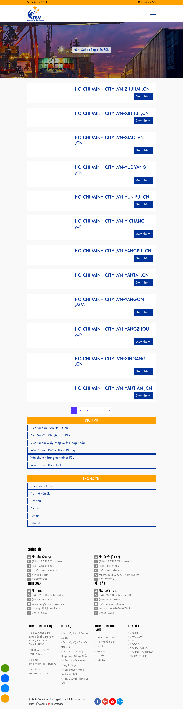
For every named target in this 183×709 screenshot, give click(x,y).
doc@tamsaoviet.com (42, 570)
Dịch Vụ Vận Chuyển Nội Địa (50, 435)
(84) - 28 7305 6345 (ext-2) (113, 561)
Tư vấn (34, 516)
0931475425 (37, 612)
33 (102, 410)
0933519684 (104, 612)
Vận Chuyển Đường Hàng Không (52, 450)
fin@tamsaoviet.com (109, 604)
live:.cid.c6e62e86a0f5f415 (113, 608)
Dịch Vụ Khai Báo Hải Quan (49, 428)
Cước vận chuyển (42, 486)
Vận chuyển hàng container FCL (52, 458)
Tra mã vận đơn (147, 2)
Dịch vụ (35, 508)
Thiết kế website (38, 704)
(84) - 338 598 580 (40, 565)
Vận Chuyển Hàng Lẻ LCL (47, 465)
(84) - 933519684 (107, 599)
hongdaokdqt (37, 574)
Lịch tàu (35, 501)
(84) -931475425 (39, 599)
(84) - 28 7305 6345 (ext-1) (46, 561)
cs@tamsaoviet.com (108, 570)
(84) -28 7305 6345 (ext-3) (112, 595)
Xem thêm (143, 96)
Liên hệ (35, 523)
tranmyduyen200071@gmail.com (116, 574)
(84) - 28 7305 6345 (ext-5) (46, 595)
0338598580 (37, 579)
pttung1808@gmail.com (44, 608)
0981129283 (104, 579)
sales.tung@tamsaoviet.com (46, 604)
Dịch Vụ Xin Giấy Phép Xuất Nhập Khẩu (57, 443)
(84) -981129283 (106, 565)
